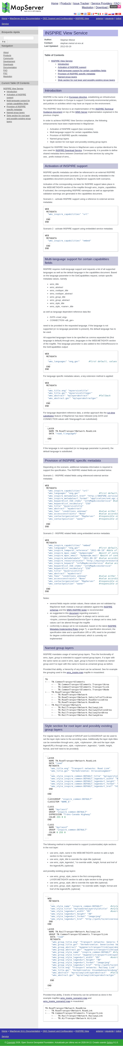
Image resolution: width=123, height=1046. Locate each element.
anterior (99, 18)
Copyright (11, 1042)
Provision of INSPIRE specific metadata (76, 73)
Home (54, 3)
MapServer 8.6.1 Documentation (25, 18)
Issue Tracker (81, 3)
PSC (5, 73)
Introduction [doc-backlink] (53, 90)
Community (8, 58)
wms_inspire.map (75, 672)
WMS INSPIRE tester (77, 610)
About (5, 52)
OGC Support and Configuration (58, 18)
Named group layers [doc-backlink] (59, 648)
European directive (78, 97)
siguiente (109, 18)
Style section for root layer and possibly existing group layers (86, 80)
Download (102, 7)
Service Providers (101, 3)
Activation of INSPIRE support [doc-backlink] (66, 166)
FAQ (117, 3)
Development (9, 61)
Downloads (8, 64)
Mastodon (87, 7)
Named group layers (67, 77)
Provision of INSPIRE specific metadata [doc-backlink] (73, 460)
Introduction (63, 64)
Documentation (10, 67)
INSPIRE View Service (62, 61)
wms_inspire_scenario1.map (73, 998)
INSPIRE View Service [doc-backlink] (66, 33)
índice (118, 18)
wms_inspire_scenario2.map (56, 1001)
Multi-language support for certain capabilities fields (82, 70)
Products (66, 3)
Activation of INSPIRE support (72, 67)
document (74, 613)
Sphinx (110, 1042)
